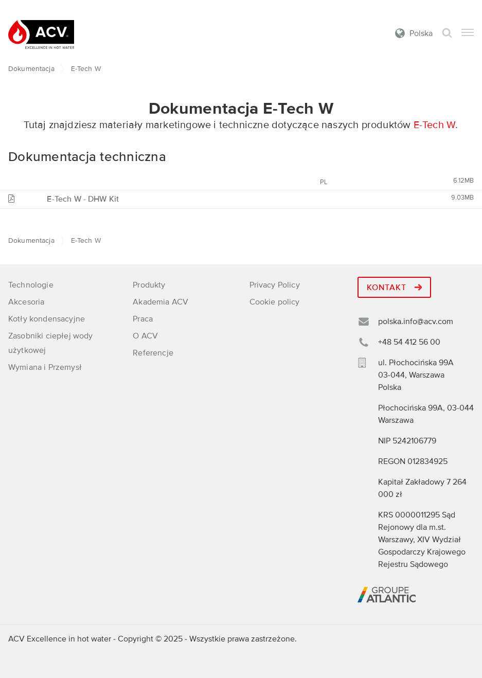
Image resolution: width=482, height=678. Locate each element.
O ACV (145, 336)
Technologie (30, 285)
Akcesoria (26, 302)
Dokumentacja (31, 68)
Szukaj (447, 33)
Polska (421, 33)
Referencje (153, 353)
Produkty (149, 285)
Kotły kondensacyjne (46, 319)
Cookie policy (274, 302)
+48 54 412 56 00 (409, 342)
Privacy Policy (274, 285)
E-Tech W (435, 125)
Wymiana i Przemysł (45, 367)
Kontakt (394, 287)
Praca (143, 319)
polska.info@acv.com (415, 321)
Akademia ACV (160, 302)
